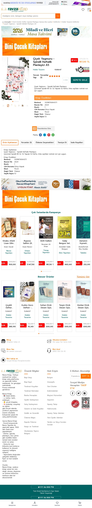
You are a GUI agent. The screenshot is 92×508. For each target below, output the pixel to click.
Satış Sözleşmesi (30, 404)
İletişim (50, 377)
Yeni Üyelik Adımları (55, 417)
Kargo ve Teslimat (31, 426)
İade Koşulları (77, 142)
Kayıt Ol (85, 376)
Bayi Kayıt (28, 382)
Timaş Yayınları (46, 251)
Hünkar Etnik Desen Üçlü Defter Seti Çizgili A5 (83, 306)
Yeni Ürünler (52, 386)
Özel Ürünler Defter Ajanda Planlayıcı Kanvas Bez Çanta (32, 22)
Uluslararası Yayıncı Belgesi (31, 432)
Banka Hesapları (30, 395)
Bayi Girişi (28, 377)
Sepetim (50, 400)
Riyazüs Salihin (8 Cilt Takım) (27, 242)
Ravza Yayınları (8, 252)
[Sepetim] (89, 10)
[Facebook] (72, 393)
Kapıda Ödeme (30, 422)
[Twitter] (78, 393)
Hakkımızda (51, 408)
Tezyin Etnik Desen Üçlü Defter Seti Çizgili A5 (64, 306)
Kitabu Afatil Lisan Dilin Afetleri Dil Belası (9, 242)
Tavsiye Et (62, 142)
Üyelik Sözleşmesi (31, 400)
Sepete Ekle (80, 80)
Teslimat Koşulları (31, 386)
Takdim (83, 253)
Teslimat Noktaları (31, 391)
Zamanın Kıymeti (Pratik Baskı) (83, 242)
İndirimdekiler (52, 391)
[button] (12, 101)
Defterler (57, 22)
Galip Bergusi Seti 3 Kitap (64, 242)
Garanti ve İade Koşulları (33, 408)
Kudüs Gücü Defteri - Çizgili (27, 306)
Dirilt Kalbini (46, 241)
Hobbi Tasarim (39, 69)
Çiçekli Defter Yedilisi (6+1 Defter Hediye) (8, 306)
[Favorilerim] (83, 10)
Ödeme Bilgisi (29, 417)
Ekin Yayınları (64, 253)
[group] (15, 78)
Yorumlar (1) (44, 76)
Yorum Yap (36, 76)
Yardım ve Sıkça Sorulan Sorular (56, 423)
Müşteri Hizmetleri (54, 395)
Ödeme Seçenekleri (45, 142)
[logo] (14, 9)
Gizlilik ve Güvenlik (31, 413)
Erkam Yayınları (27, 252)
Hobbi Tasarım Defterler (70, 22)
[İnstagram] (84, 393)
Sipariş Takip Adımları (55, 413)
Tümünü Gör (83, 276)
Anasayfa (6, 22)
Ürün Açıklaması (10, 142)
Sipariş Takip (52, 404)
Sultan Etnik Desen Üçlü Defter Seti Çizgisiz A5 (46, 306)
